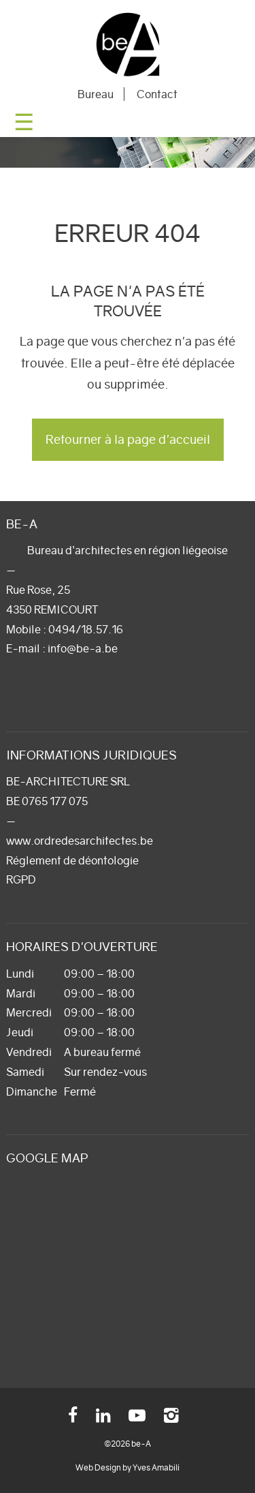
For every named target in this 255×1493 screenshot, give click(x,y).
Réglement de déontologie (72, 860)
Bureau (96, 94)
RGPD (21, 879)
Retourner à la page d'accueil (128, 439)
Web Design (98, 1467)
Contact (157, 94)
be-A (128, 44)
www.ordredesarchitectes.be (79, 840)
